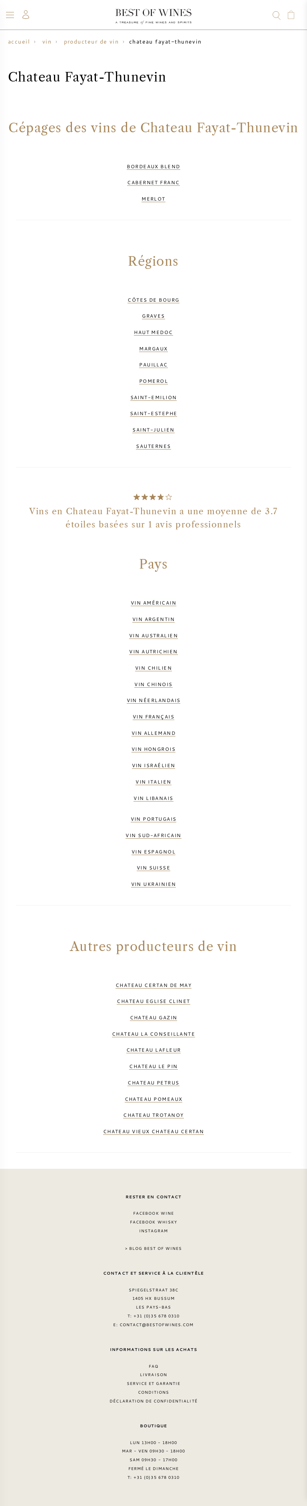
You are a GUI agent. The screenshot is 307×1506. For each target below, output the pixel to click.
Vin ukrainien (153, 884)
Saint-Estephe (153, 413)
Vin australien (153, 635)
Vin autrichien (153, 651)
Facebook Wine (153, 1213)
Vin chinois (153, 684)
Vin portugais (154, 819)
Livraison (153, 1374)
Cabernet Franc (153, 182)
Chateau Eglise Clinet (153, 1001)
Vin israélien (153, 765)
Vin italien (153, 781)
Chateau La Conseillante (153, 1034)
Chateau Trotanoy (153, 1115)
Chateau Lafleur (153, 1049)
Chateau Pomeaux (154, 1099)
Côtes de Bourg (153, 299)
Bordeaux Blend (153, 166)
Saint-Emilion (153, 397)
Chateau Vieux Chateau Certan (153, 1131)
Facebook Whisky (153, 1222)
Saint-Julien (153, 429)
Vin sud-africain (153, 835)
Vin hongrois (153, 749)
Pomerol (153, 381)
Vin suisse (154, 867)
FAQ (153, 1366)
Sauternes (153, 446)
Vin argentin (153, 619)
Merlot (153, 198)
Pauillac (153, 364)
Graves (153, 315)
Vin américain (153, 602)
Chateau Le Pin (153, 1066)
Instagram (153, 1230)
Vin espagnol (153, 851)
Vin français (153, 716)
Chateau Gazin (153, 1017)
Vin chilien (153, 667)
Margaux (153, 348)
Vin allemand (153, 733)
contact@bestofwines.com (157, 1324)
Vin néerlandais (154, 700)
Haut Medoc (153, 332)
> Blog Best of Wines (153, 1248)
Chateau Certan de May (154, 985)
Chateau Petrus (153, 1082)
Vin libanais (153, 798)
